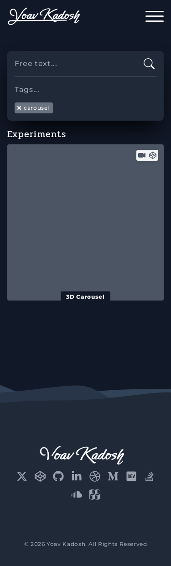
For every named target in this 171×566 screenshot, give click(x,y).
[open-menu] (154, 16)
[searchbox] (85, 86)
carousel (32, 107)
